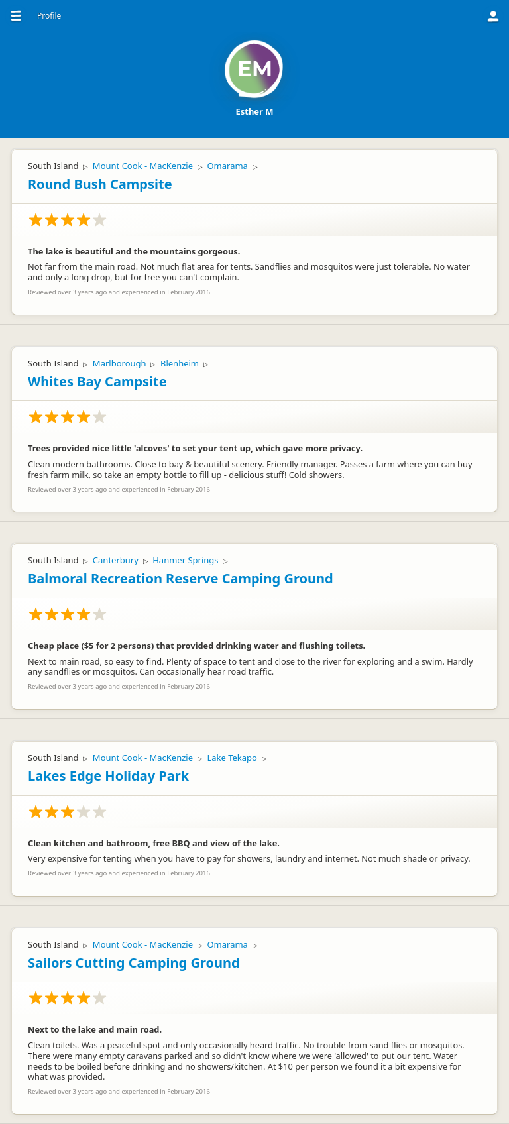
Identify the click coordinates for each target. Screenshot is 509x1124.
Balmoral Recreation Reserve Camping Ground (180, 578)
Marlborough (119, 363)
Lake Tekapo (232, 757)
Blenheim (179, 363)
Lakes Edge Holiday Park (108, 776)
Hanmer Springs (185, 560)
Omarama (227, 166)
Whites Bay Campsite (97, 381)
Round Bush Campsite (100, 184)
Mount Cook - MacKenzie (143, 166)
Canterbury (116, 560)
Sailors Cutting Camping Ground (134, 963)
